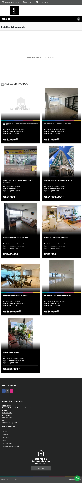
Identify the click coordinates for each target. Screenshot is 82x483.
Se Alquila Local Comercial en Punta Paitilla (18, 181)
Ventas (5, 435)
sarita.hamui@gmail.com (10, 422)
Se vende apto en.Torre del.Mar (15, 238)
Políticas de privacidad (11, 446)
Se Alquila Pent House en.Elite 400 (57, 295)
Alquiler (6, 438)
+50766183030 (43, 2)
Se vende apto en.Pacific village (15, 295)
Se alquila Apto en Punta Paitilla (57, 123)
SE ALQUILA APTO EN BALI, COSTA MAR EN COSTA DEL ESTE (20, 124)
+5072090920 (29, 2)
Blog (4, 440)
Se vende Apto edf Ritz (11, 352)
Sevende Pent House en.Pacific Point (58, 180)
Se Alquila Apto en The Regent (56, 238)
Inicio (2, 25)
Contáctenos (7, 443)
